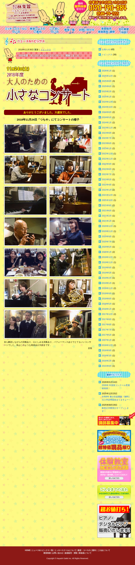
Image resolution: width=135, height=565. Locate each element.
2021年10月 (107, 200)
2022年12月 (107, 154)
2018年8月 (107, 299)
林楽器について (85, 553)
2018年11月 (107, 288)
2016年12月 (107, 345)
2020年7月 (107, 242)
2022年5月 (107, 179)
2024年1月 (107, 122)
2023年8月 (107, 133)
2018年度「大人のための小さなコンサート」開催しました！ (50, 55)
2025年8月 (107, 81)
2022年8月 (107, 169)
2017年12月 (107, 314)
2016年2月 (107, 361)
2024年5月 (107, 117)
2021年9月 (107, 205)
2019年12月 (107, 257)
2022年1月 (107, 190)
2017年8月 (107, 324)
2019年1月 (107, 283)
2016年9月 (107, 350)
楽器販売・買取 (71, 553)
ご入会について (103, 550)
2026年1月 (107, 71)
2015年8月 (107, 366)
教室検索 (47, 553)
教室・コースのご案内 (87, 550)
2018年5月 (107, 304)
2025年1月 (107, 97)
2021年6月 (107, 210)
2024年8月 (107, 112)
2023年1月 (107, 148)
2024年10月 (107, 107)
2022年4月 (107, 185)
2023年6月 (107, 143)
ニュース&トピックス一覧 (42, 550)
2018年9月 (107, 293)
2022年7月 (107, 174)
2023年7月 (107, 138)
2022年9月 (107, 164)
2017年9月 (107, 319)
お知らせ (106, 49)
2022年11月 (107, 159)
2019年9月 (107, 267)
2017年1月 (107, 340)
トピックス (46, 50)
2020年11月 (107, 231)
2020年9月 (107, 236)
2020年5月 (107, 247)
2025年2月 (107, 91)
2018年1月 (107, 309)
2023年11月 (107, 128)
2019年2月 (107, 278)
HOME (27, 550)
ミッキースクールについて (65, 550)
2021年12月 (107, 195)
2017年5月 (107, 335)
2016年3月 (107, 355)
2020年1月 (107, 252)
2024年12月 (107, 102)
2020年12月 (107, 226)
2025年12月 (107, 76)
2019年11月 (107, 262)
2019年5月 (107, 273)
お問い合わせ (57, 553)
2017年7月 (107, 330)
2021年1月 (107, 221)
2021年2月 (107, 216)
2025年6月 (107, 86)
